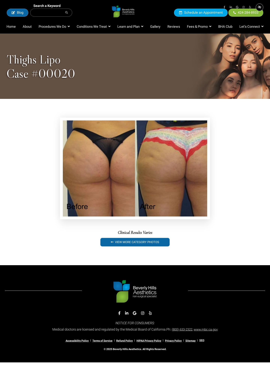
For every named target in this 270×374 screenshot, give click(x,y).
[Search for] (51, 18)
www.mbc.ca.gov (207, 341)
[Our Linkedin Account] (231, 7)
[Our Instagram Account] (243, 7)
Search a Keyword (47, 11)
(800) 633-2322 (181, 341)
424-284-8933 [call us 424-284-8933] (245, 18)
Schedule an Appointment (201, 18)
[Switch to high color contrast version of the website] (259, 7)
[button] (54, 38)
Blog (17, 18)
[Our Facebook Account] (224, 7)
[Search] (66, 18)
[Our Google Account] (237, 7)
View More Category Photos (135, 253)
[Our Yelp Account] (250, 7)
